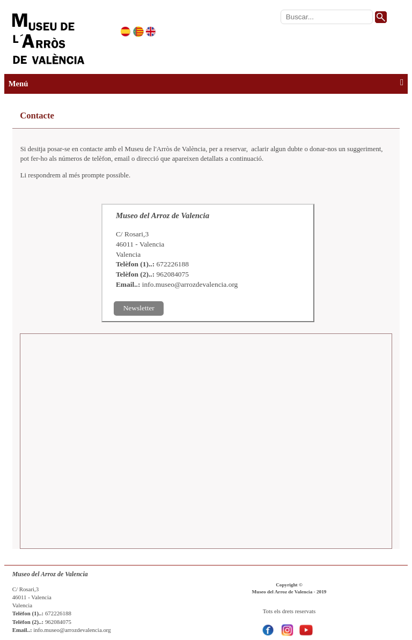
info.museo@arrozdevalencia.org (190, 284)
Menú (206, 83)
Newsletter (138, 308)
